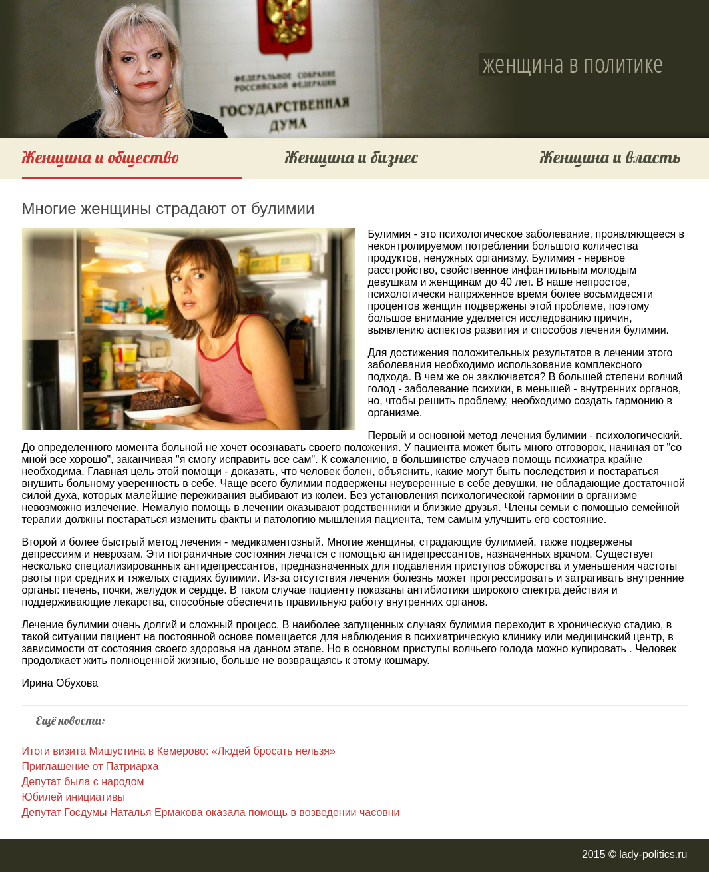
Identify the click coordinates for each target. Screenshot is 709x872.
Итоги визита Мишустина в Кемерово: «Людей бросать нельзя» (179, 751)
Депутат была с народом (83, 781)
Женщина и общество (100, 157)
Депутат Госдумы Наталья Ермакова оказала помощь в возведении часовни (211, 812)
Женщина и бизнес (351, 157)
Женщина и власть (610, 157)
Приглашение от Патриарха (90, 766)
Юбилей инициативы (74, 797)
